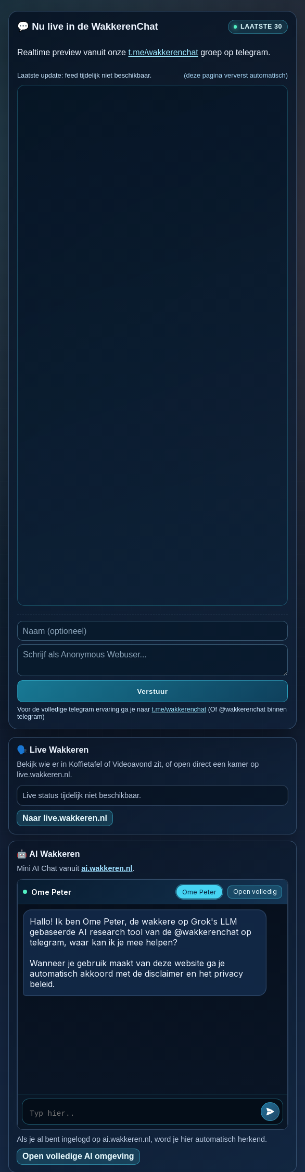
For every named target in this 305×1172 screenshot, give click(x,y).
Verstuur (152, 691)
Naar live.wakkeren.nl (64, 818)
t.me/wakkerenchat (163, 52)
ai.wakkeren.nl (106, 868)
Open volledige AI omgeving (78, 1156)
